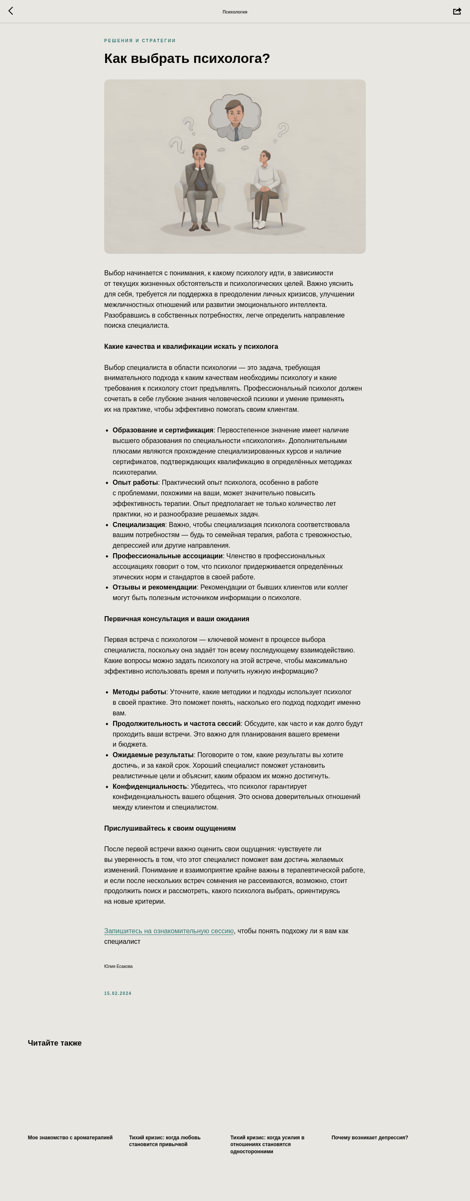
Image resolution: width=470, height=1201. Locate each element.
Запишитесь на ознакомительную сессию (169, 934)
